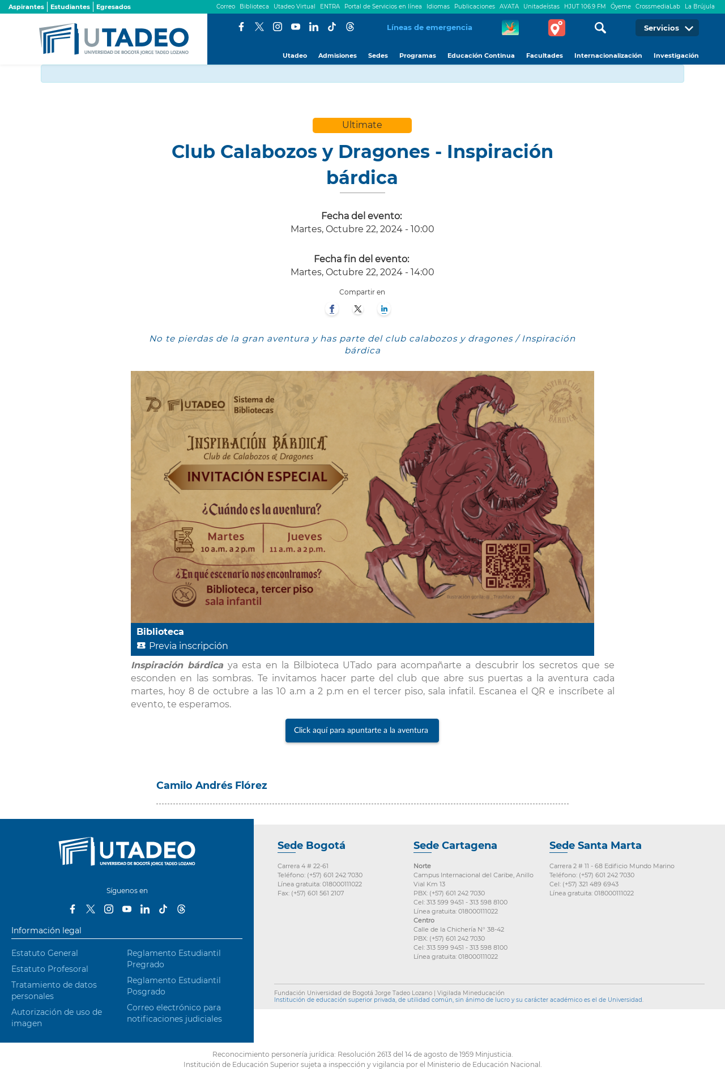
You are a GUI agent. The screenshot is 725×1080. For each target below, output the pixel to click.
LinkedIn (313, 26)
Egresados (113, 7)
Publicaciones (474, 6)
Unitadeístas (541, 6)
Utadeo (295, 55)
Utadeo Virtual (294, 6)
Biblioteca (254, 6)
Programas (417, 55)
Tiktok (331, 26)
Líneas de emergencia (429, 27)
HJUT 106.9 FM (585, 6)
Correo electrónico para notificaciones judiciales (174, 1013)
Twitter (259, 26)
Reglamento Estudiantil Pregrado (174, 959)
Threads (350, 26)
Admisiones (337, 55)
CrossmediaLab (658, 6)
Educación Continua (481, 55)
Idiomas (438, 6)
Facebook (241, 26)
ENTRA (330, 6)
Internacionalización (608, 55)
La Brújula (700, 6)
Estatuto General (44, 953)
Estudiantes (70, 7)
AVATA (509, 6)
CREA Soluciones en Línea (510, 27)
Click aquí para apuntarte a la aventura (362, 731)
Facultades (544, 55)
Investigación (676, 55)
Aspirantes (26, 7)
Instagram (277, 26)
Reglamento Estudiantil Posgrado (174, 986)
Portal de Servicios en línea (383, 6)
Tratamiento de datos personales (54, 990)
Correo (225, 6)
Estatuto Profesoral (49, 969)
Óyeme (621, 6)
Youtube (295, 26)
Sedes (378, 55)
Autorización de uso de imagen (56, 1017)
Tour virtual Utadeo (556, 27)
